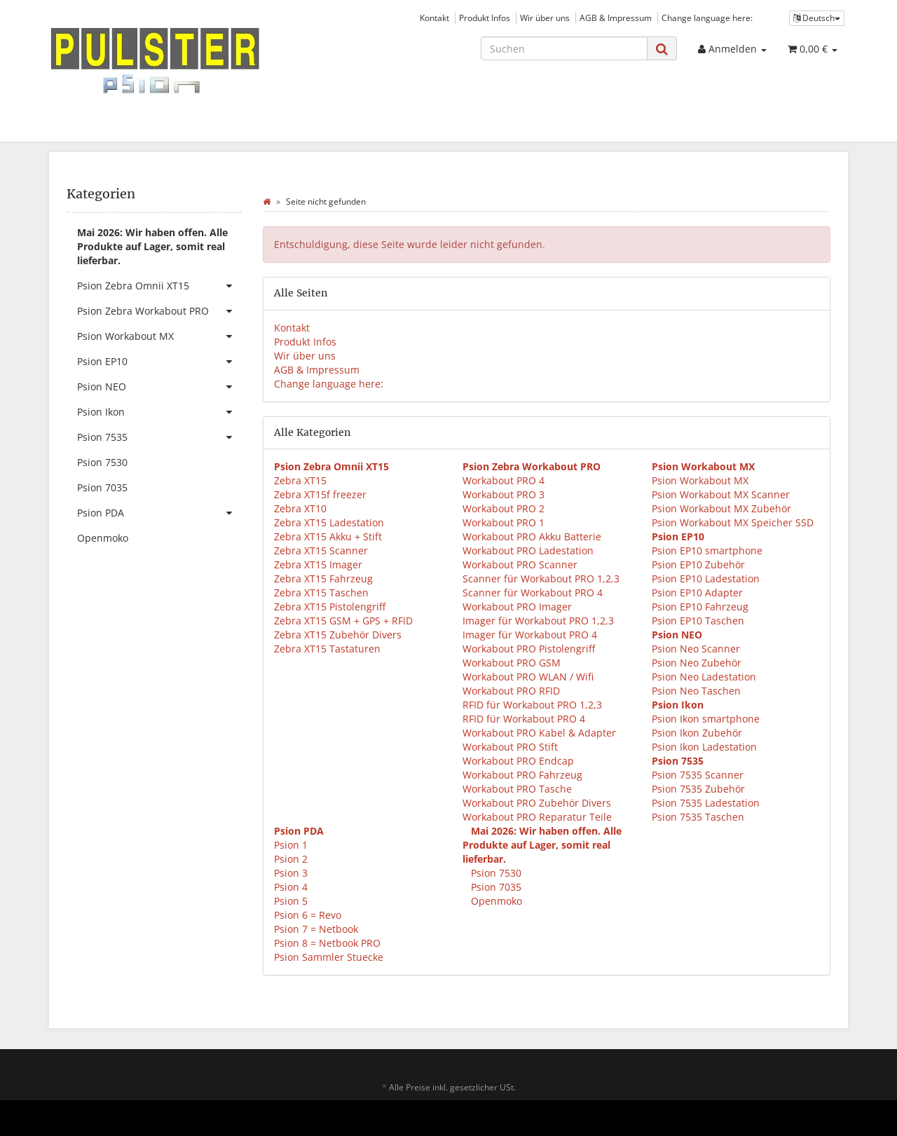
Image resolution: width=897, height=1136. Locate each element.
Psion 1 (291, 844)
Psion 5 (291, 901)
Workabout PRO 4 (504, 480)
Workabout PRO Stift (510, 746)
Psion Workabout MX (700, 480)
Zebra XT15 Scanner (321, 550)
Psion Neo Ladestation (704, 676)
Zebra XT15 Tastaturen (327, 648)
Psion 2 (291, 858)
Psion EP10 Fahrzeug (700, 606)
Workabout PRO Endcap (518, 760)
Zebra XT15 (300, 480)
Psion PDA (159, 513)
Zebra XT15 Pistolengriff (329, 606)
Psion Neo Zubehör (696, 662)
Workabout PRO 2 (504, 508)
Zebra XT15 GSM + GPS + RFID (343, 620)
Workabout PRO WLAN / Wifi (528, 676)
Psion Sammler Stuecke (328, 957)
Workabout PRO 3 (504, 494)
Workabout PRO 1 (504, 522)
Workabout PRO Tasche (517, 788)
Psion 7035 (494, 887)
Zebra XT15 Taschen (321, 592)
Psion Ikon (159, 412)
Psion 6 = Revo (307, 915)
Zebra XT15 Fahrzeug (323, 578)
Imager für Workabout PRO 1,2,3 (538, 620)
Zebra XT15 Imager (318, 564)
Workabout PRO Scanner (520, 564)
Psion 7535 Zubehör (698, 788)
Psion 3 (291, 873)
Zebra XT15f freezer (320, 494)
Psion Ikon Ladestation (704, 746)
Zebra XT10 (300, 508)
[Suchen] (564, 48)
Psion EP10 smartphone (707, 550)
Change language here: (707, 17)
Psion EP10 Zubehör (698, 564)
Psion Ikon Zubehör (697, 732)
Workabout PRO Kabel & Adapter (539, 732)
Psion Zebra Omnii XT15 (159, 286)
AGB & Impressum (616, 17)
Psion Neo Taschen (696, 690)
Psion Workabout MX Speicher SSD (733, 522)
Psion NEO (159, 386)
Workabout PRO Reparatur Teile (537, 816)
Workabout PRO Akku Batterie (532, 536)
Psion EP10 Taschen (698, 620)
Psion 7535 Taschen (698, 816)
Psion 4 (291, 887)
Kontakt (434, 17)
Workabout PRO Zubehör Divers (537, 802)
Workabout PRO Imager (517, 606)
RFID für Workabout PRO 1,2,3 (532, 704)
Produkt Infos (484, 17)
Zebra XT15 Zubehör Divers (338, 634)
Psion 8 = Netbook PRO (327, 943)
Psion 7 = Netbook (316, 929)
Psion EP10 (159, 361)
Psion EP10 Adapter (697, 592)
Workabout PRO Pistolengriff (529, 648)
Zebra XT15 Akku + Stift (328, 536)
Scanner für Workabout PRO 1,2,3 (541, 578)
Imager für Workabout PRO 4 (530, 634)
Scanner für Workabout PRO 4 (533, 592)
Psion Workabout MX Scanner (721, 494)
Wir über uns (545, 17)
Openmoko (495, 901)
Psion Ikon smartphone (706, 718)
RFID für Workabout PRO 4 (524, 718)
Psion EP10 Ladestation (706, 578)
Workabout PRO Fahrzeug (522, 774)
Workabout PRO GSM (512, 662)
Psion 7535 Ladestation (706, 802)
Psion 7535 (159, 437)
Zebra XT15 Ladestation (329, 522)
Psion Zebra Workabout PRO (159, 311)
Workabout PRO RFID (511, 690)
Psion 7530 (494, 873)
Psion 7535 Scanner (698, 774)
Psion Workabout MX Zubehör (721, 508)
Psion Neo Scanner (696, 648)
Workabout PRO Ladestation (528, 550)
